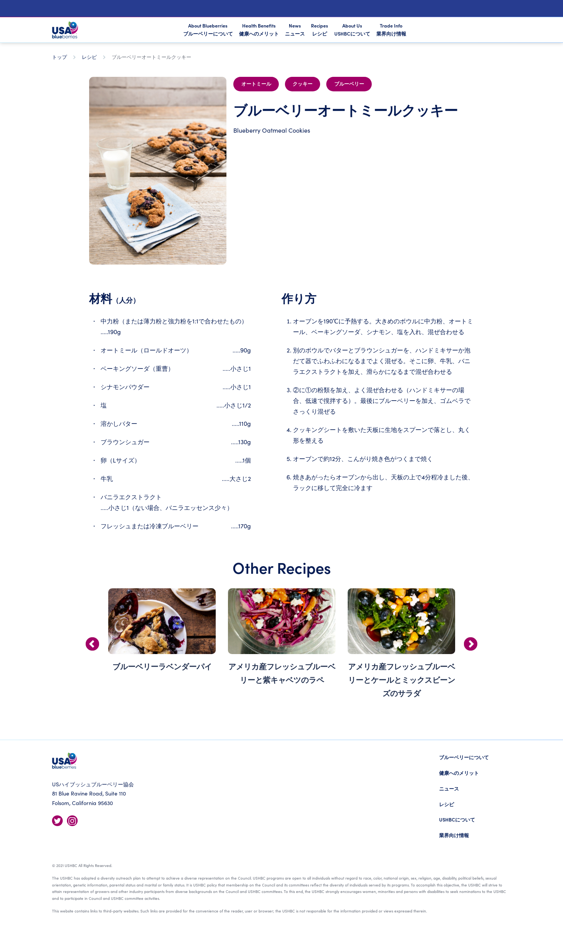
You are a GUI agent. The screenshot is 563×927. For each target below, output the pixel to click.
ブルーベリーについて (464, 757)
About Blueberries (208, 30)
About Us (352, 29)
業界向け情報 (454, 835)
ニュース (449, 788)
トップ (59, 57)
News (295, 29)
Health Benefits (259, 29)
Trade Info (391, 29)
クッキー (302, 84)
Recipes (319, 29)
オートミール (256, 84)
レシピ (89, 57)
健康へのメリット (459, 773)
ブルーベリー (349, 84)
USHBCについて (457, 819)
